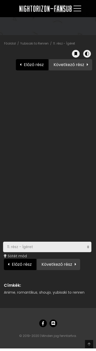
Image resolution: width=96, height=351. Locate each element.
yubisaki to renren (68, 292)
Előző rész (34, 65)
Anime (9, 292)
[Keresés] (60, 9)
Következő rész (69, 65)
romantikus (27, 292)
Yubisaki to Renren (34, 43)
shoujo (45, 292)
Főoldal (10, 43)
